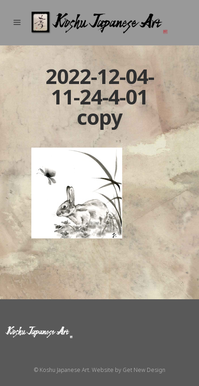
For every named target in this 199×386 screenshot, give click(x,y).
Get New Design (144, 370)
